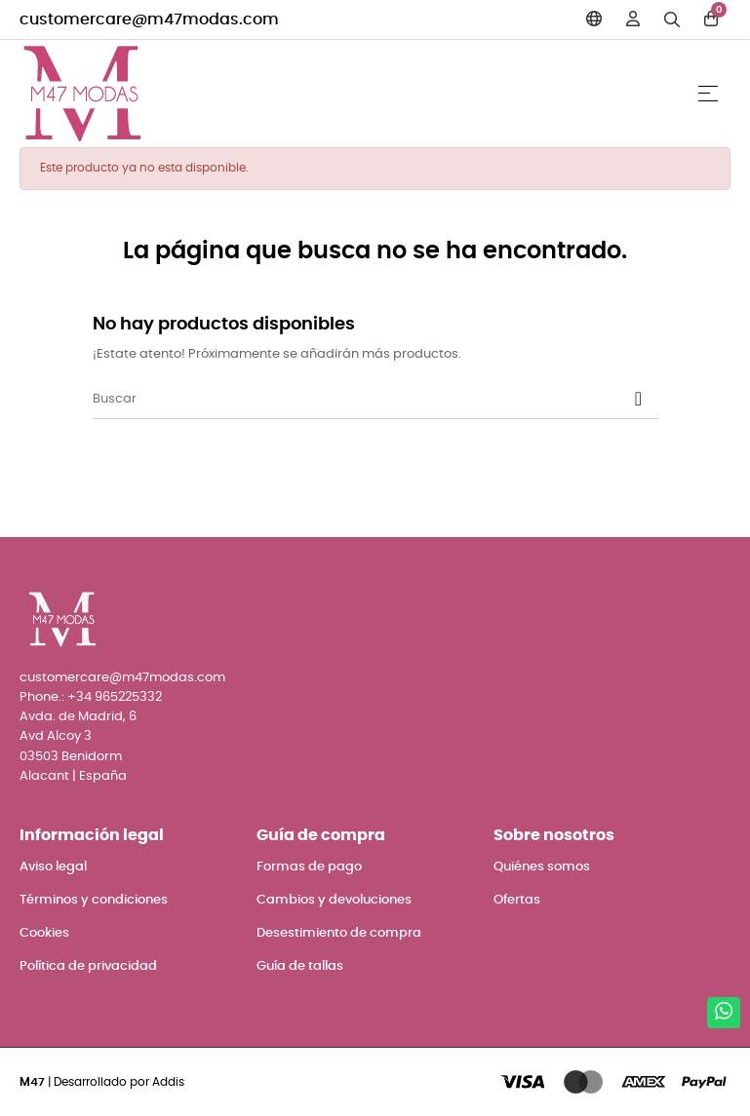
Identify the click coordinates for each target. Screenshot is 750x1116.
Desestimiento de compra (339, 933)
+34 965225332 (114, 697)
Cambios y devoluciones (334, 900)
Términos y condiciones (94, 900)
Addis (168, 1082)
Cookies (44, 933)
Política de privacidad (88, 966)
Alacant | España (73, 776)
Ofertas (516, 900)
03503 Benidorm (71, 756)
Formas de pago (309, 867)
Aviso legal (53, 867)
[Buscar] (375, 399)
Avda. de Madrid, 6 (78, 717)
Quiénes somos (541, 867)
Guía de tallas (300, 966)
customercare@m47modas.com (149, 19)
